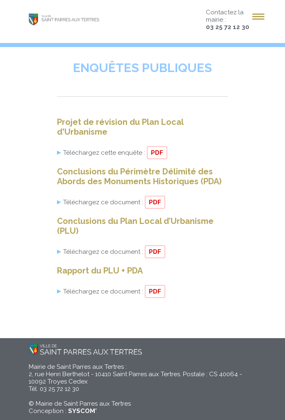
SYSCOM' (82, 411)
